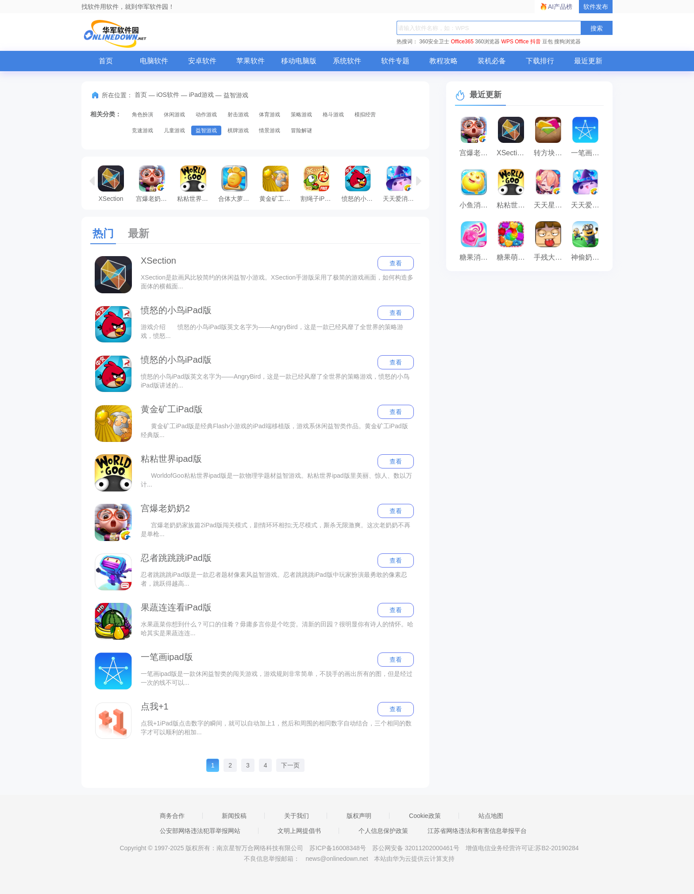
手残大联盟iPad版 (550, 257)
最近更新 (588, 61)
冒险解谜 (301, 130)
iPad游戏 (201, 94)
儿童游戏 (174, 130)
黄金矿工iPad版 (277, 183)
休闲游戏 (174, 114)
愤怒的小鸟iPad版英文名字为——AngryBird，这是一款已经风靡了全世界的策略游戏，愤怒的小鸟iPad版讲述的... (275, 381)
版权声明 (359, 816)
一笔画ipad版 (167, 656)
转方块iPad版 (550, 153)
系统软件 (347, 61)
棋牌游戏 (238, 130)
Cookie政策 (425, 816)
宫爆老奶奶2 (153, 183)
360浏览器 (487, 41)
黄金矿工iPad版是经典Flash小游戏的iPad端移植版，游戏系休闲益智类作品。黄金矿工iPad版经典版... (274, 430)
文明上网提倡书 (299, 831)
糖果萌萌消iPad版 (513, 257)
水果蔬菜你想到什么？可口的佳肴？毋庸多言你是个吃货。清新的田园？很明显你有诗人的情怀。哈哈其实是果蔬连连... (277, 629)
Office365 (462, 41)
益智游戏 (206, 130)
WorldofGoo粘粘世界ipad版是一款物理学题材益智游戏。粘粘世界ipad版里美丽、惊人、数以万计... (276, 480)
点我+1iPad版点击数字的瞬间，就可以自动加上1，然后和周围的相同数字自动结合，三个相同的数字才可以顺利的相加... (276, 728)
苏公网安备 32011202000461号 (416, 848)
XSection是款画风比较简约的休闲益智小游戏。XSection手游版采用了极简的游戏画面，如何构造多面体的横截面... (277, 282)
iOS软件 (168, 94)
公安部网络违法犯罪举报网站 (200, 831)
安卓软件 (202, 61)
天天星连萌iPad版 (550, 205)
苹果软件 (250, 61)
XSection (111, 183)
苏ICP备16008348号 (337, 848)
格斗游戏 (333, 114)
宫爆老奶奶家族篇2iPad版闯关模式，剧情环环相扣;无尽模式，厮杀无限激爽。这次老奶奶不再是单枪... (275, 529)
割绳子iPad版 (319, 183)
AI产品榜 (560, 6)
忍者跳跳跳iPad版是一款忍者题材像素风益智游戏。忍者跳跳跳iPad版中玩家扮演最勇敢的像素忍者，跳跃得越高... (274, 579)
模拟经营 (365, 114)
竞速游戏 (142, 130)
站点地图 (490, 816)
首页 (106, 61)
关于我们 (296, 816)
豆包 (547, 41)
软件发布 (595, 6)
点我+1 (155, 706)
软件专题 (395, 61)
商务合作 (172, 816)
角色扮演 (142, 114)
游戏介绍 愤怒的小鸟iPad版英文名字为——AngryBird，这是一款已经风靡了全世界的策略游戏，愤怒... (272, 331)
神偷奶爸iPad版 (587, 257)
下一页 (290, 765)
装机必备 (492, 61)
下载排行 (540, 61)
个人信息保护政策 (383, 831)
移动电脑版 (298, 61)
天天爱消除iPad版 (401, 183)
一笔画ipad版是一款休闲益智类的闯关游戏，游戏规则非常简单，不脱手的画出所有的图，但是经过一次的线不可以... (277, 678)
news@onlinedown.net (336, 858)
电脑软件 (154, 61)
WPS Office (515, 41)
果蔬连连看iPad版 (176, 607)
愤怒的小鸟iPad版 (360, 183)
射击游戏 (238, 114)
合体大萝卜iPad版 (236, 183)
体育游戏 (269, 114)
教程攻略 (443, 61)
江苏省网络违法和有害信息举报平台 (477, 831)
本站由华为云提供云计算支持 (414, 858)
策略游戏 (301, 114)
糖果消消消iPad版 (475, 257)
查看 (395, 263)
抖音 (535, 41)
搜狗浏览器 (567, 41)
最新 (138, 233)
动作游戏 (206, 114)
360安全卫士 (434, 41)
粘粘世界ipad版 (195, 183)
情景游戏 (269, 130)
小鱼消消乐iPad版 (475, 205)
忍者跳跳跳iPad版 (176, 557)
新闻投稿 (234, 816)
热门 (103, 233)
